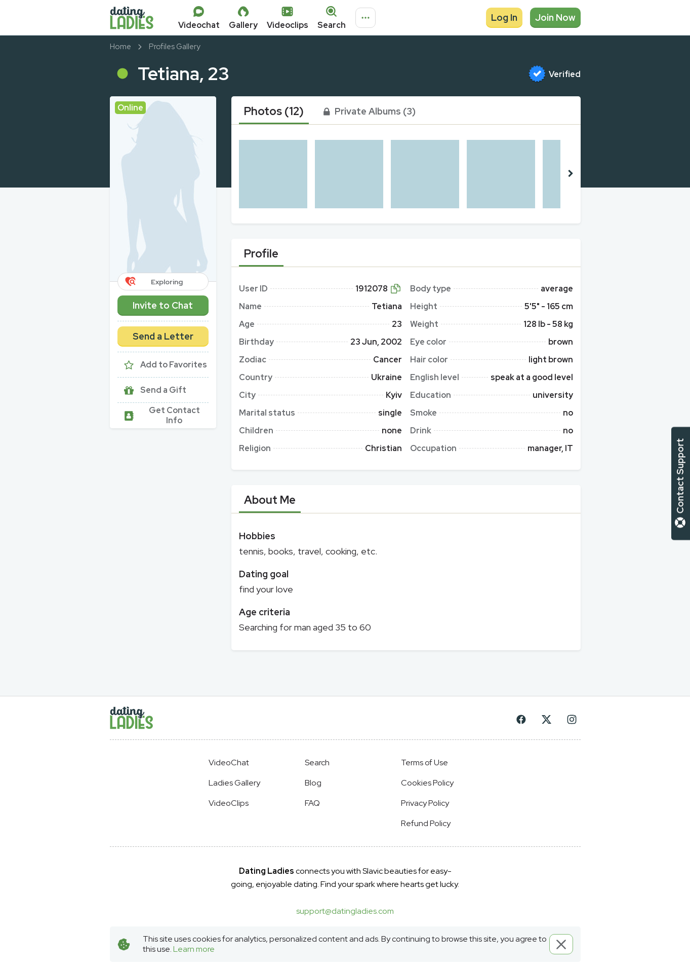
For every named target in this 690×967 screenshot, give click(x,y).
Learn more (194, 949)
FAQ (312, 803)
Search (317, 762)
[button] (163, 188)
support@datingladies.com (345, 911)
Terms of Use (424, 762)
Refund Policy (426, 823)
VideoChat (229, 762)
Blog (313, 782)
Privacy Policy (425, 803)
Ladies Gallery (234, 782)
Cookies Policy (427, 782)
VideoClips (229, 803)
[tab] (274, 111)
